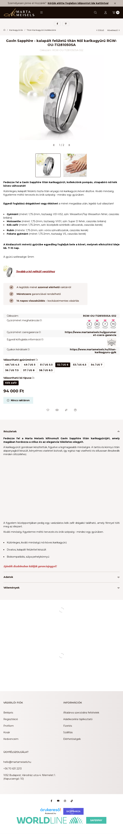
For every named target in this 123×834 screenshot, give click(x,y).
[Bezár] (115, 3)
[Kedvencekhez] (48, 410)
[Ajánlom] (57, 410)
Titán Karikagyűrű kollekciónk (41, 30)
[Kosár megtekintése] (116, 12)
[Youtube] (58, 800)
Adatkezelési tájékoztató (78, 719)
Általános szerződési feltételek (81, 712)
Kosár (6, 732)
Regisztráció (10, 719)
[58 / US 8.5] (45, 370)
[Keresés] (95, 12)
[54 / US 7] (96, 364)
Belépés (8, 712)
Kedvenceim (10, 739)
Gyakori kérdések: (18, 349)
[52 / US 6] (62, 364)
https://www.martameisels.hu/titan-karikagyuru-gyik (93, 351)
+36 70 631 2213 (12, 768)
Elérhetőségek (72, 739)
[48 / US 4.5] (12, 364)
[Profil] (105, 12)
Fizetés (67, 725)
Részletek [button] (10, 431)
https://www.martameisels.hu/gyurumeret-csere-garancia (90, 334)
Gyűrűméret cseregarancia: (24, 332)
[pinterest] (65, 24)
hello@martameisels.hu (17, 761)
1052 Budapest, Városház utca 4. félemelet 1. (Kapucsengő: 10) (29, 777)
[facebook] (57, 24)
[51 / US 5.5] (46, 364)
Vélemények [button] (11, 587)
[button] (41, 12)
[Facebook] (51, 800)
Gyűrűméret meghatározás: (24, 320)
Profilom (8, 725)
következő (113, 30)
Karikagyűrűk (16, 30)
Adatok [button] (8, 577)
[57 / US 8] (28, 370)
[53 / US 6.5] (79, 364)
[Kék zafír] (11, 383)
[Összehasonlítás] (66, 410)
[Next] (118, 165)
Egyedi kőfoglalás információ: (25, 339)
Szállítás (68, 732)
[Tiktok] (71, 800)
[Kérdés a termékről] (75, 410)
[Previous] (5, 165)
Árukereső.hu (50, 813)
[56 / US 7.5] (11, 370)
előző (100, 30)
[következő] (69, 145)
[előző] (53, 145)
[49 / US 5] (29, 364)
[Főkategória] (4, 30)
